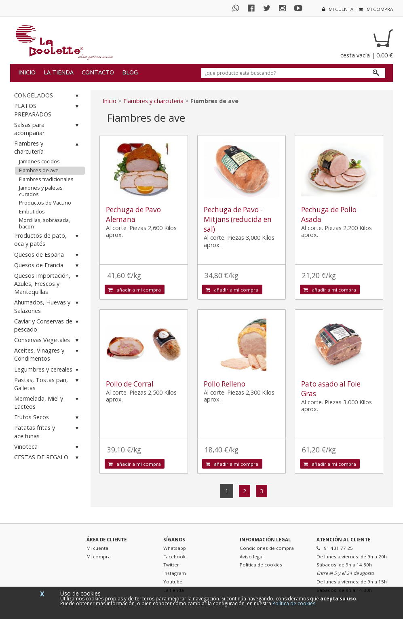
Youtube (172, 582)
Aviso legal (252, 557)
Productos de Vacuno (45, 202)
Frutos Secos (47, 417)
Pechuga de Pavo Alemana (133, 214)
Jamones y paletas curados (41, 191)
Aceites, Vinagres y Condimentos (47, 354)
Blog (130, 72)
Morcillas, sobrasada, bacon (44, 223)
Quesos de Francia (47, 265)
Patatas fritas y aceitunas (47, 431)
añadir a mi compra (134, 290)
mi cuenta (337, 9)
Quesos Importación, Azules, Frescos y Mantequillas (47, 284)
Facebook (174, 557)
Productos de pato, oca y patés (47, 239)
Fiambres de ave (39, 170)
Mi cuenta (97, 548)
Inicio (27, 72)
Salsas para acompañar (47, 129)
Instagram (174, 573)
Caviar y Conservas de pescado (47, 325)
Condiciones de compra (267, 548)
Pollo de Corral (130, 384)
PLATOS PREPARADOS (47, 110)
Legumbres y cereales (47, 369)
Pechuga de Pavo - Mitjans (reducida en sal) (238, 219)
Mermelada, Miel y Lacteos (47, 402)
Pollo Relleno (224, 384)
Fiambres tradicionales (46, 179)
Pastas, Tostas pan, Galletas (47, 384)
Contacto (98, 72)
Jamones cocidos (39, 161)
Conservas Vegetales (47, 340)
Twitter (171, 565)
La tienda (59, 72)
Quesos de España (47, 255)
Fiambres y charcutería (47, 147)
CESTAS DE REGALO (47, 457)
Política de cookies (261, 565)
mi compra (376, 9)
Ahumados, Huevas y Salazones (47, 306)
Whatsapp (174, 548)
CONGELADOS (47, 95)
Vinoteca (47, 447)
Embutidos (32, 211)
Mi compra (99, 557)
